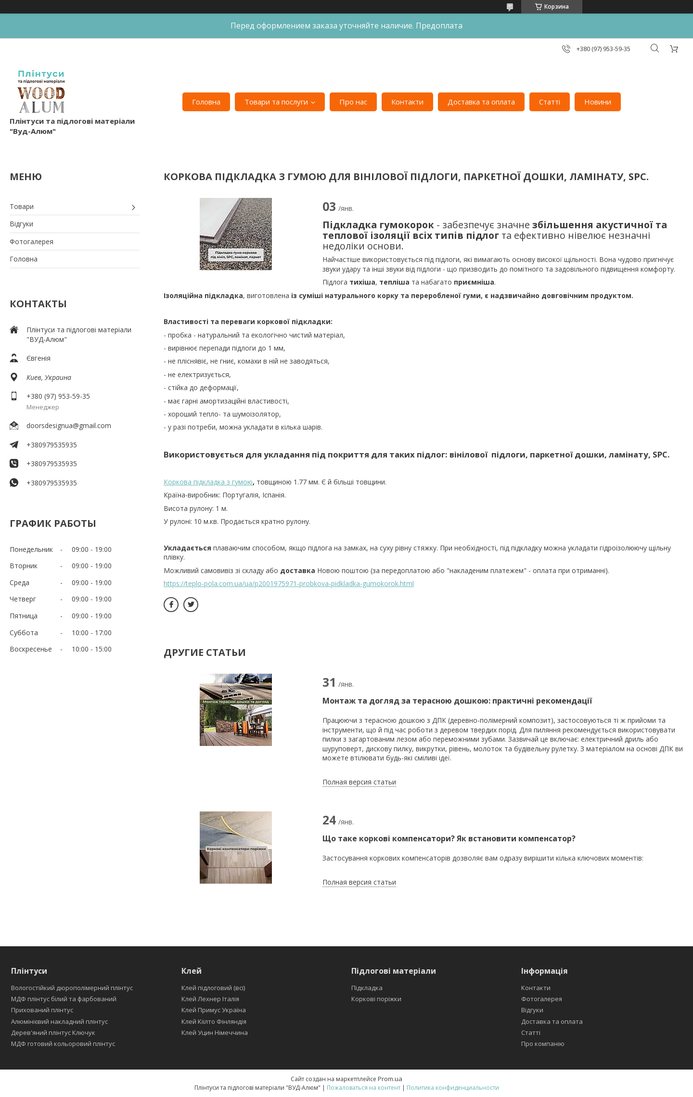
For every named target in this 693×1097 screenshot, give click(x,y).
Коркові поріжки (376, 998)
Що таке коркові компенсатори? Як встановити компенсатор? (450, 838)
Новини (597, 101)
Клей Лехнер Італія (210, 998)
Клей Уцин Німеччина (214, 1032)
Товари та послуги (276, 101)
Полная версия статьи (359, 781)
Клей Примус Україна (213, 1010)
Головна (206, 101)
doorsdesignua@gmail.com (68, 425)
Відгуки (21, 223)
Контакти (407, 101)
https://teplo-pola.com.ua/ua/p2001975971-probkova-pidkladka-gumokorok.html (289, 583)
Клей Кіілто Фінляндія (213, 1021)
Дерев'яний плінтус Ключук (53, 1032)
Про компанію (543, 1043)
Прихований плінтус (42, 1010)
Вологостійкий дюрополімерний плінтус (72, 987)
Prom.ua (390, 1078)
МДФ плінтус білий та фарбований (63, 998)
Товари (22, 206)
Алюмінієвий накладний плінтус (59, 1021)
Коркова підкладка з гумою (208, 481)
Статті (549, 101)
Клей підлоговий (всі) (213, 987)
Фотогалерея (31, 241)
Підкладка (367, 987)
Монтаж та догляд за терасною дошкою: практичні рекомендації (457, 700)
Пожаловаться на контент (363, 1088)
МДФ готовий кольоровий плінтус (63, 1043)
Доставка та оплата (481, 101)
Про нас (353, 101)
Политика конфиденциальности (453, 1088)
